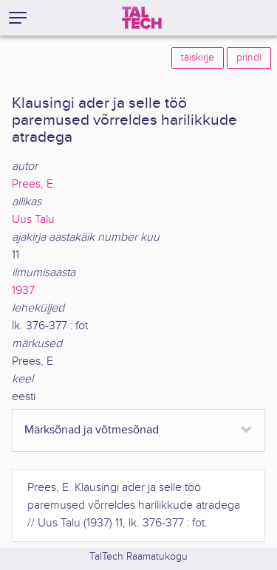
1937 (23, 291)
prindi (248, 57)
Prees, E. (34, 184)
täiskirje (197, 57)
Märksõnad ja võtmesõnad (91, 430)
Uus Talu (33, 220)
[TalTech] (142, 18)
